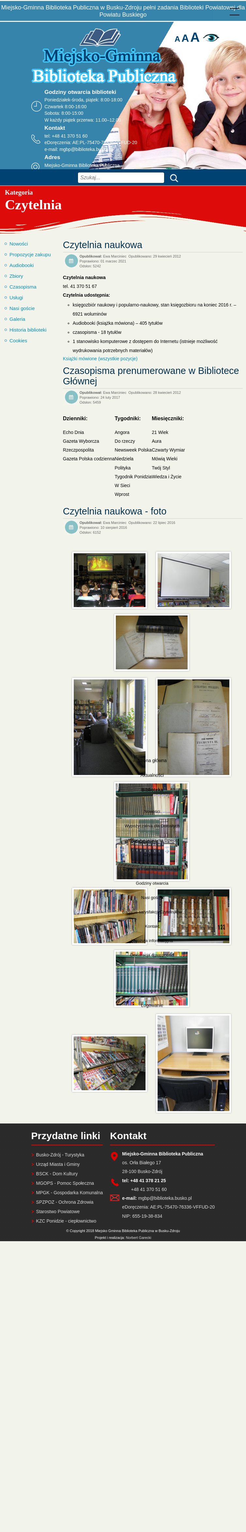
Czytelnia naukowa (102, 245)
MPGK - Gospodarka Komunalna (69, 1192)
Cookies (18, 340)
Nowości (18, 243)
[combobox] (121, 177)
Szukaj (172, 177)
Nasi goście (22, 308)
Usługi (16, 297)
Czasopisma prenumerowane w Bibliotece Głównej (151, 375)
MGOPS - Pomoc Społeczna (65, 1183)
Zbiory (16, 276)
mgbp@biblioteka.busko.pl (86, 149)
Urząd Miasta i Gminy (58, 1164)
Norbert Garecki (138, 1238)
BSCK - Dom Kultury (57, 1173)
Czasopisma (23, 287)
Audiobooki (21, 265)
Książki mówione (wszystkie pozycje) (100, 358)
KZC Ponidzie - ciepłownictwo (66, 1221)
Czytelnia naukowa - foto (115, 511)
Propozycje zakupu (30, 254)
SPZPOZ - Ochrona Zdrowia (65, 1202)
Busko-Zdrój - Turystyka (60, 1154)
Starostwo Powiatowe (58, 1211)
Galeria (17, 319)
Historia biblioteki (27, 330)
